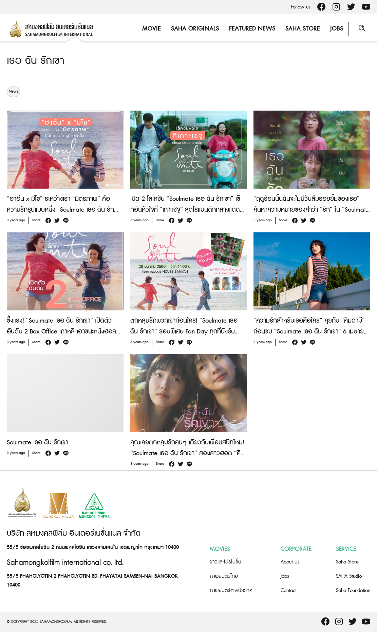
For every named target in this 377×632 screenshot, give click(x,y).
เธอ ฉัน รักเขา (35, 61)
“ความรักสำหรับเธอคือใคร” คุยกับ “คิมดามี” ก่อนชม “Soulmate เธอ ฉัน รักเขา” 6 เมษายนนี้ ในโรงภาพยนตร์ (310, 331)
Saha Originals (195, 28)
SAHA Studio (349, 576)
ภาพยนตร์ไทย (224, 576)
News (13, 92)
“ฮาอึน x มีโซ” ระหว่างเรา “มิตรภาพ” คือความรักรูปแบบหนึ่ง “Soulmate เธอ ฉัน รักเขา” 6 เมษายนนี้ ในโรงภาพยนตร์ (60, 210)
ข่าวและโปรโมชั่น (225, 562)
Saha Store (302, 28)
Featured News (252, 28)
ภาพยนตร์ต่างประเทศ (231, 590)
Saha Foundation (353, 590)
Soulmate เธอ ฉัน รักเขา (37, 442)
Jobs (336, 28)
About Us (290, 562)
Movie (151, 28)
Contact (289, 590)
